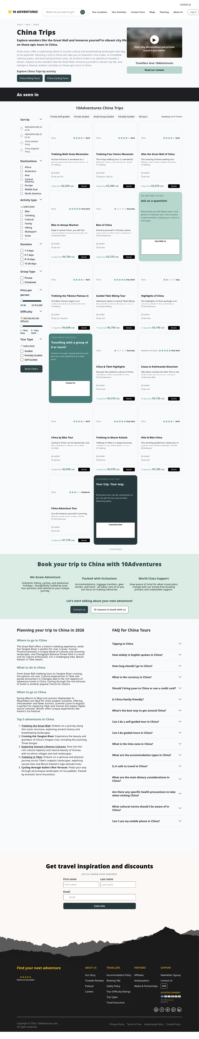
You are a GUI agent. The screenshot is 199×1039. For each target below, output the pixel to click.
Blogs (152, 12)
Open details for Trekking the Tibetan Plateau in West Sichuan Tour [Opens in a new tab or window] (70, 297)
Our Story (90, 975)
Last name (106, 879)
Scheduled (28, 282)
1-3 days (27, 250)
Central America (27, 180)
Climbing (28, 215)
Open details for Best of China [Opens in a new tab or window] (115, 226)
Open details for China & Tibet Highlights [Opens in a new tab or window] (115, 368)
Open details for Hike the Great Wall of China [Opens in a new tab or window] (160, 155)
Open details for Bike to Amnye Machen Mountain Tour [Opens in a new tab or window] (70, 226)
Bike (25, 211)
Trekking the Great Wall (36, 725)
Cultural (27, 219)
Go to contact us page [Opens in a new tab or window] (160, 226)
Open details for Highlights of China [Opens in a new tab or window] (160, 297)
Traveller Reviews (94, 980)
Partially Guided (31, 355)
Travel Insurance (116, 1002)
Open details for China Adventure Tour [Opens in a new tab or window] (70, 510)
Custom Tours (138, 12)
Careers (89, 991)
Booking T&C (114, 980)
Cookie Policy (173, 1024)
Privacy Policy (117, 1024)
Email (66, 891)
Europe (27, 185)
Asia (28, 24)
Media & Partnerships (146, 986)
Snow (26, 236)
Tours (20, 24)
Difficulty (26, 311)
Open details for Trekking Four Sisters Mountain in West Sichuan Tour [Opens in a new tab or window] (115, 155)
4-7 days (27, 254)
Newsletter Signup (171, 975)
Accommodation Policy (119, 975)
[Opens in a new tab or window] (25, 978)
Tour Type (26, 339)
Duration (26, 244)
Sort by (25, 119)
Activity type (28, 200)
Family (26, 223)
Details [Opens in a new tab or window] (84, 186)
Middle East (29, 189)
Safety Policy (113, 986)
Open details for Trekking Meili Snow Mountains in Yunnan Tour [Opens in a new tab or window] (70, 155)
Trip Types (112, 997)
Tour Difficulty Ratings (118, 991)
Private (26, 277)
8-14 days (28, 259)
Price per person (26, 292)
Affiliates (139, 975)
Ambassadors (141, 980)
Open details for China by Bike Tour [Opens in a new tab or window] (70, 439)
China (36, 24)
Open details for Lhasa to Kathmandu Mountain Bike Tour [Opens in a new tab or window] (160, 368)
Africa (26, 167)
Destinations (28, 161)
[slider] (21, 301)
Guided (27, 351)
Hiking (26, 227)
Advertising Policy (153, 1024)
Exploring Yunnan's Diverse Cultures (44, 746)
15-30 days (28, 263)
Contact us (185, 4)
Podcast (89, 986)
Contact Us (166, 980)
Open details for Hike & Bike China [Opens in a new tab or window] (160, 439)
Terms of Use (134, 1024)
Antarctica (28, 171)
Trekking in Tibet (32, 757)
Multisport (29, 231)
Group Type (27, 271)
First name (70, 879)
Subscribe (99, 906)
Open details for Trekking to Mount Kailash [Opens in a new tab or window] (115, 439)
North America (31, 193)
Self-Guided (29, 359)
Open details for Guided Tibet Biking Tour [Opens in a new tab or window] (115, 297)
